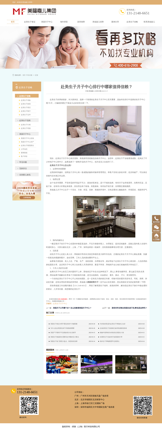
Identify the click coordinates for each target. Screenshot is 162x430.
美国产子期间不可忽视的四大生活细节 (63, 332)
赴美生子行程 (26, 125)
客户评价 (24, 156)
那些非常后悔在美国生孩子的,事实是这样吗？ (129, 308)
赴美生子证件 (26, 115)
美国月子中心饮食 (27, 138)
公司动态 (24, 149)
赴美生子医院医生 (27, 145)
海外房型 (64, 22)
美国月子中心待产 (27, 142)
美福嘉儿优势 (98, 22)
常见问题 (29, 75)
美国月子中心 (46, 22)
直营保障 (81, 22)
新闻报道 (24, 153)
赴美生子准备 (26, 100)
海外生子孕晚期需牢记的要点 (109, 341)
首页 (13, 22)
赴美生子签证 (29, 22)
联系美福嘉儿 (149, 22)
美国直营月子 (92, 282)
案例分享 (115, 22)
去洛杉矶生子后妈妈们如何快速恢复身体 (113, 328)
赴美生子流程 (25, 120)
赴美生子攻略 (132, 22)
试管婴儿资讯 (25, 175)
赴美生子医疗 (26, 111)
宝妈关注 (23, 168)
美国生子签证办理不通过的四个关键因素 (63, 324)
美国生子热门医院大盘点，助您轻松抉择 (63, 341)
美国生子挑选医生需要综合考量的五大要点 (64, 337)
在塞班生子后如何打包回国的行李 (111, 337)
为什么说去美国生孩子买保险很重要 (62, 328)
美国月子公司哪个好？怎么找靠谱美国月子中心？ (72, 308)
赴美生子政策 (26, 104)
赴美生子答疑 (26, 128)
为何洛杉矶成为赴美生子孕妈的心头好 (112, 324)
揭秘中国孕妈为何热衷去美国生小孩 (112, 332)
